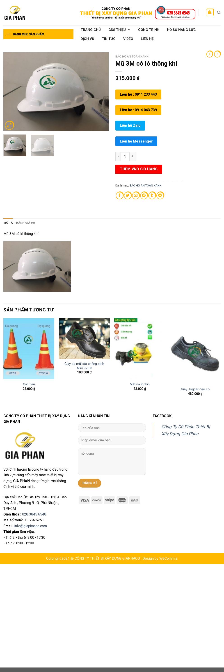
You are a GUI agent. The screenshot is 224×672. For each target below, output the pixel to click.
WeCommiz (168, 558)
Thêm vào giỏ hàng (139, 169)
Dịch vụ (87, 39)
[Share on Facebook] (119, 195)
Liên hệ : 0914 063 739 (138, 110)
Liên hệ (147, 39)
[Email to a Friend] (135, 195)
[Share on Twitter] (127, 195)
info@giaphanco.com (30, 526)
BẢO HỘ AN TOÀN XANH (132, 56)
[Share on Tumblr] (152, 195)
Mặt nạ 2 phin (140, 384)
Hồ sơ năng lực (181, 30)
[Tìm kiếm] (219, 12)
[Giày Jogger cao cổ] (195, 351)
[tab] (8, 222)
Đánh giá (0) (25, 222)
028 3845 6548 (34, 514)
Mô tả (8, 222)
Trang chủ (91, 30)
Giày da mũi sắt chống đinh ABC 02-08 (84, 366)
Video (128, 39)
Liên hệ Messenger (136, 141)
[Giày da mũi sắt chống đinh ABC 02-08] (84, 338)
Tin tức (109, 39)
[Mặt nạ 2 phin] (139, 348)
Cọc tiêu (29, 384)
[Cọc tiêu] (28, 348)
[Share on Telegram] (160, 195)
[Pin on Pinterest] (144, 195)
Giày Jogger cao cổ (195, 389)
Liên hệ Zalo (130, 125)
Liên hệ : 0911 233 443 (138, 94)
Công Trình (148, 30)
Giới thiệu (119, 30)
